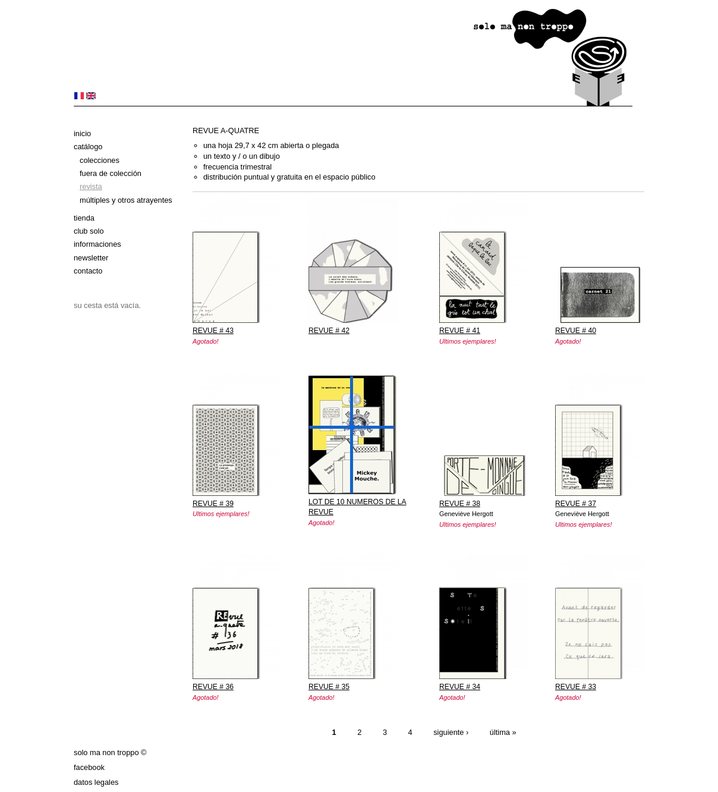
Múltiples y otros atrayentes (126, 200)
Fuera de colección (110, 173)
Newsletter (91, 257)
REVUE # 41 (459, 330)
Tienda (84, 217)
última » (503, 732)
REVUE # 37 (575, 503)
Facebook (89, 767)
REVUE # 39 (213, 503)
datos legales (96, 782)
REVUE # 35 (328, 687)
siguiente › (450, 732)
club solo (89, 231)
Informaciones (97, 244)
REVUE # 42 (328, 330)
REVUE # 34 (459, 687)
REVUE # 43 (213, 330)
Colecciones (99, 160)
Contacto (88, 270)
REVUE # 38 (459, 503)
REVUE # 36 (213, 687)
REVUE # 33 (575, 687)
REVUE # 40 (575, 330)
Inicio (82, 133)
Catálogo (88, 146)
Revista (91, 186)
